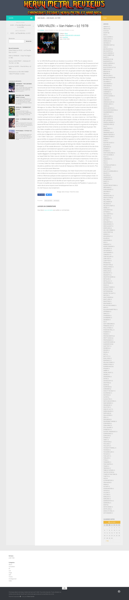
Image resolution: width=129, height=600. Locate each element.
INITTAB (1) (106, 220)
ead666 (42, 30)
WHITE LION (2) (107, 509)
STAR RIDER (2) (107, 423)
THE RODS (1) (107, 450)
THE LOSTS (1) (107, 446)
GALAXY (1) (106, 173)
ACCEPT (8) (106, 33)
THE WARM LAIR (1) (108, 452)
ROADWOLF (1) (107, 360)
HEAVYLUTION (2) (108, 197)
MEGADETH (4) (107, 275)
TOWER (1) (106, 466)
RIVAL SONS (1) (107, 358)
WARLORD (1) (107, 499)
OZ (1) (105, 322)
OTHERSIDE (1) (107, 315)
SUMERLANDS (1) (108, 433)
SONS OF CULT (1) (108, 409)
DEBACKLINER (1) (108, 116)
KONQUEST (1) (107, 244)
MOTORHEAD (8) (107, 291)
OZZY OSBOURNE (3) (108, 324)
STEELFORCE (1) (107, 425)
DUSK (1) (105, 140)
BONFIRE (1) (106, 73)
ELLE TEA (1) (106, 144)
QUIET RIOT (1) (107, 346)
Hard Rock (65, 37)
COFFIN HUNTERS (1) (109, 96)
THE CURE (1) (106, 444)
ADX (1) (105, 35)
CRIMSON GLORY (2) (108, 102)
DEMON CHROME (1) (109, 122)
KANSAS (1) (106, 234)
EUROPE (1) (106, 149)
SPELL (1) (105, 417)
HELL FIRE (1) (106, 199)
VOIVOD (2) (106, 490)
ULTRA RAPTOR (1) (108, 480)
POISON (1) (106, 334)
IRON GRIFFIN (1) (108, 222)
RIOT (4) (105, 354)
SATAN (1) (106, 378)
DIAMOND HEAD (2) (108, 124)
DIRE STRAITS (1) (108, 128)
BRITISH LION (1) (107, 75)
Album (66, 33)
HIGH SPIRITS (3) (107, 210)
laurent (10, 66)
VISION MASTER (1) (108, 488)
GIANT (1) (105, 183)
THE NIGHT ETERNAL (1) (109, 448)
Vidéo (10, 581)
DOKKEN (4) (106, 130)
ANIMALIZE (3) (107, 41)
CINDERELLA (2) (107, 94)
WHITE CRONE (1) (108, 507)
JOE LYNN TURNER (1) (109, 230)
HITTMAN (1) (106, 212)
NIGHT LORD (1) (107, 299)
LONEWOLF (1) (107, 254)
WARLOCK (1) (106, 496)
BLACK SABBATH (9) (108, 55)
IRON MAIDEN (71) (108, 224)
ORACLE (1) (106, 313)
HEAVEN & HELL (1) (108, 195)
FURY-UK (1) (106, 169)
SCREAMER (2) (107, 389)
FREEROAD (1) (107, 167)
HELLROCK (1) (107, 203)
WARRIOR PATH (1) (108, 501)
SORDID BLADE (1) (108, 411)
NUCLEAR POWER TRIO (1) (110, 309)
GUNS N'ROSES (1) (108, 189)
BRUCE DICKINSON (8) (109, 77)
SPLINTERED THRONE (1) (110, 421)
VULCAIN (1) (106, 492)
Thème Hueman (30, 596)
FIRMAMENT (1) (107, 159)
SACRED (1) (106, 374)
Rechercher (12, 38)
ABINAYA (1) (106, 26)
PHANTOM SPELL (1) (108, 330)
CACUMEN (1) (107, 81)
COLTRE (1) (106, 98)
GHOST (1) (106, 181)
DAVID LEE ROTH (69, 35)
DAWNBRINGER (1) (108, 112)
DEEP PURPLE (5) (108, 118)
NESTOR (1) (106, 295)
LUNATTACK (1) (107, 260)
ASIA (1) (105, 47)
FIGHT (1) (105, 157)
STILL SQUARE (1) (108, 427)
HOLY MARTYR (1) (108, 214)
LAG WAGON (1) (107, 250)
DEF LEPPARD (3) (108, 120)
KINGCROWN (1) (107, 240)
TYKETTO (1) (106, 476)
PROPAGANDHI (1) (108, 340)
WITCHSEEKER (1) (108, 513)
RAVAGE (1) (106, 350)
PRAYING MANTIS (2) (109, 336)
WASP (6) (105, 505)
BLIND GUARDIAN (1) (109, 63)
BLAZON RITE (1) (107, 61)
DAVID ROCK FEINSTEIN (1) (110, 110)
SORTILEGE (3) (107, 413)
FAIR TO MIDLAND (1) (109, 153)
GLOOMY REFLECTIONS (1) (110, 185)
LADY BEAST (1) (107, 248)
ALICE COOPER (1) (108, 37)
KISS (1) (105, 242)
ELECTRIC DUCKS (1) (108, 142)
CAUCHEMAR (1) (107, 83)
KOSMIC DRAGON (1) (108, 246)
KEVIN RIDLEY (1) (108, 236)
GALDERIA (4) (107, 175)
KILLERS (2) (106, 238)
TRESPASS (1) (107, 468)
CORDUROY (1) (107, 100)
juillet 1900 (11, 558)
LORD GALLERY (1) (108, 256)
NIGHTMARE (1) (107, 303)
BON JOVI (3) (106, 71)
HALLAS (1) (106, 193)
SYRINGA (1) (106, 437)
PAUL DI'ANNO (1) (108, 328)
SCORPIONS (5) (107, 387)
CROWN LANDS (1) (108, 104)
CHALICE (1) (106, 88)
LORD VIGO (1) (107, 258)
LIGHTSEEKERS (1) (108, 252)
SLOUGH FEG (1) (107, 399)
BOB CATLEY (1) (107, 69)
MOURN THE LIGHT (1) (109, 293)
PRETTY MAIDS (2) (108, 338)
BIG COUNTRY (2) (108, 51)
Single (10, 572)
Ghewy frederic (13, 50)
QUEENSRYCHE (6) (108, 344)
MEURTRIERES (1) (108, 283)
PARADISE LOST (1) (108, 326)
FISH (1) (105, 163)
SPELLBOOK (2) (107, 419)
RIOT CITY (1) (106, 356)
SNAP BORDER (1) (108, 403)
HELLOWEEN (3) (107, 201)
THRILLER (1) (106, 458)
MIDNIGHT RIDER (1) (108, 287)
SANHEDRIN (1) (107, 376)
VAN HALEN (77, 35)
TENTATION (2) (107, 442)
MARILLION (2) (107, 271)
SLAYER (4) (106, 397)
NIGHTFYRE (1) (107, 301)
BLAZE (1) (106, 57)
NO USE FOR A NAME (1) (109, 305)
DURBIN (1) (106, 138)
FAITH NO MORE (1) (108, 155)
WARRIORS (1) (107, 503)
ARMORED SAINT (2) (108, 45)
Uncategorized (12, 579)
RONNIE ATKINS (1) (108, 364)
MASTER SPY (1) (107, 273)
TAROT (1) (106, 440)
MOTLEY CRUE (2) (108, 289)
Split (10, 574)
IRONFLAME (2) (107, 228)
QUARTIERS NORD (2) (109, 342)
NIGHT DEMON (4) (108, 297)
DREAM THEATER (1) (109, 134)
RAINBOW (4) (106, 348)
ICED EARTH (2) (107, 218)
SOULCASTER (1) (107, 415)
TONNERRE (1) (107, 462)
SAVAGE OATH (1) (108, 381)
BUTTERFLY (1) (107, 79)
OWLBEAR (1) (107, 319)
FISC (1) (105, 161)
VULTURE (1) (106, 494)
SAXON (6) (106, 385)
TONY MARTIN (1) (108, 464)
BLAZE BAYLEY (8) (108, 59)
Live (10, 570)
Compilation (12, 566)
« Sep (107, 541)
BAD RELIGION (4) (108, 49)
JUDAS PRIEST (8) (108, 232)
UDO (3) (105, 478)
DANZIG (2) (106, 106)
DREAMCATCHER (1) (108, 136)
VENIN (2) (106, 484)
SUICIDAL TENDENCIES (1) (110, 431)
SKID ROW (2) (107, 395)
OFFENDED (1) (107, 311)
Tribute (11, 577)
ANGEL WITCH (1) (108, 39)
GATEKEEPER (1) (107, 179)
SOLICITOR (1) (107, 407)
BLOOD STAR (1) (107, 65)
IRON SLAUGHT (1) (108, 226)
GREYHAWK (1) (107, 187)
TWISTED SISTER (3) (108, 472)
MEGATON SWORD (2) (109, 277)
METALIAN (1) (107, 279)
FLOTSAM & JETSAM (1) (109, 165)
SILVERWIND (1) (107, 393)
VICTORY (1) (106, 486)
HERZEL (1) (106, 208)
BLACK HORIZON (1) (108, 53)
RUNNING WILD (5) (108, 366)
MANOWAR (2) (107, 269)
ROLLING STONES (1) (108, 362)
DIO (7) (105, 126)
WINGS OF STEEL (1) (108, 511)
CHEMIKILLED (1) (107, 90)
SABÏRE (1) (106, 370)
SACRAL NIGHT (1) (108, 372)
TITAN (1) (105, 460)
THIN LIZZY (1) (107, 456)
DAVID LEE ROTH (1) (108, 108)
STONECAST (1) (107, 429)
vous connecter (48, 210)
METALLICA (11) (107, 281)
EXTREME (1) (106, 151)
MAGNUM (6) (106, 263)
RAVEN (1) (106, 352)
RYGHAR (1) (106, 368)
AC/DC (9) (106, 31)
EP (9, 568)
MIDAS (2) (106, 285)
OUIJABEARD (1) (107, 317)
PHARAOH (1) (107, 332)
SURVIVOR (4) (107, 435)
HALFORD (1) (106, 191)
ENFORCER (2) (107, 147)
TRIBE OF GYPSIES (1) (109, 470)
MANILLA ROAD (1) (108, 267)
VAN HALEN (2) (107, 482)
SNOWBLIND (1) (107, 405)
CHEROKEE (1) (107, 92)
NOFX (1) (105, 307)
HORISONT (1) (107, 216)
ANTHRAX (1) (106, 43)
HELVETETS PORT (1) (109, 206)
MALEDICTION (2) (108, 265)
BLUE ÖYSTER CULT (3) (109, 67)
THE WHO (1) (106, 454)
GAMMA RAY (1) (107, 177)
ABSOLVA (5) (106, 29)
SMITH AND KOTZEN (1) (109, 401)
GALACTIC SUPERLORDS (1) (110, 171)
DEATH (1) (106, 114)
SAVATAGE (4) (107, 383)
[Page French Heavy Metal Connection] (31, 18)
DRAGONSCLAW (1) (108, 132)
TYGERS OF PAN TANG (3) (110, 474)
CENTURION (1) (107, 85)
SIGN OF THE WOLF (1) (109, 391)
